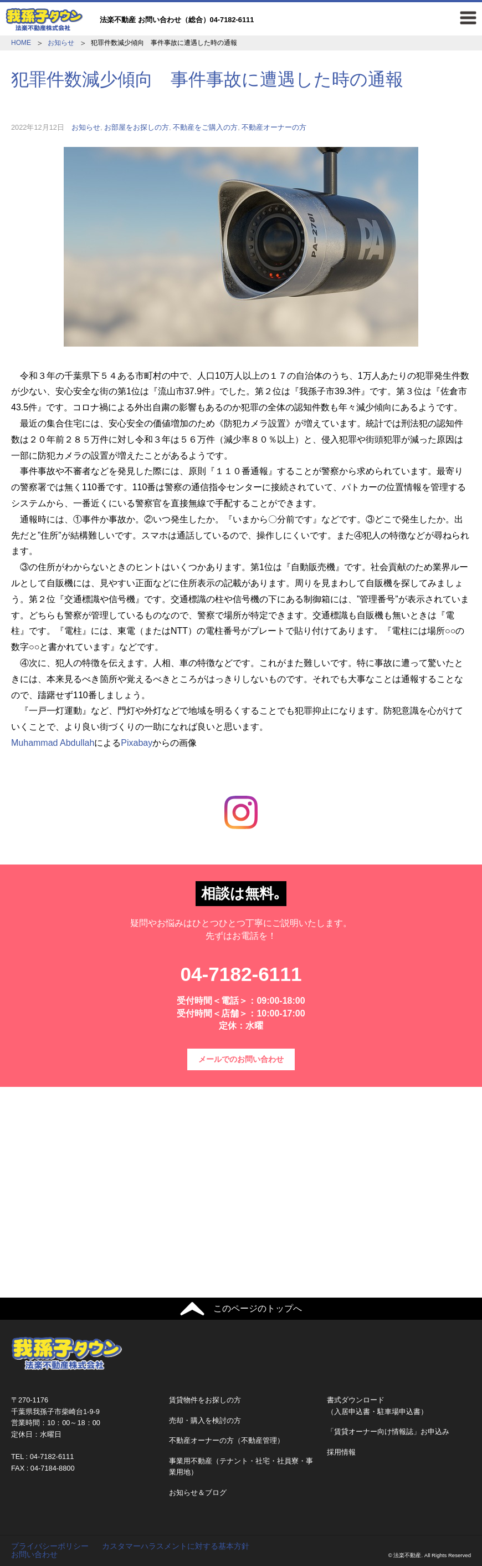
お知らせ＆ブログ (198, 1492)
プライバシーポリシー (50, 1546)
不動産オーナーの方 (274, 127)
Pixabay (136, 743)
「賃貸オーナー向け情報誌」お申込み (388, 1431)
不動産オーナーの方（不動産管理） (226, 1440)
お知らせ (61, 43)
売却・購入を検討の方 (205, 1420)
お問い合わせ (34, 1554)
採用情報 (341, 1452)
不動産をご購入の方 (205, 127)
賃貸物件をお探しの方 (205, 1400)
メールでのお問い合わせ (241, 1059)
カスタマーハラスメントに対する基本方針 (175, 1546)
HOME (21, 43)
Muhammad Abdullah (52, 743)
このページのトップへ (257, 1308)
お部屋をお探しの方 (136, 127)
